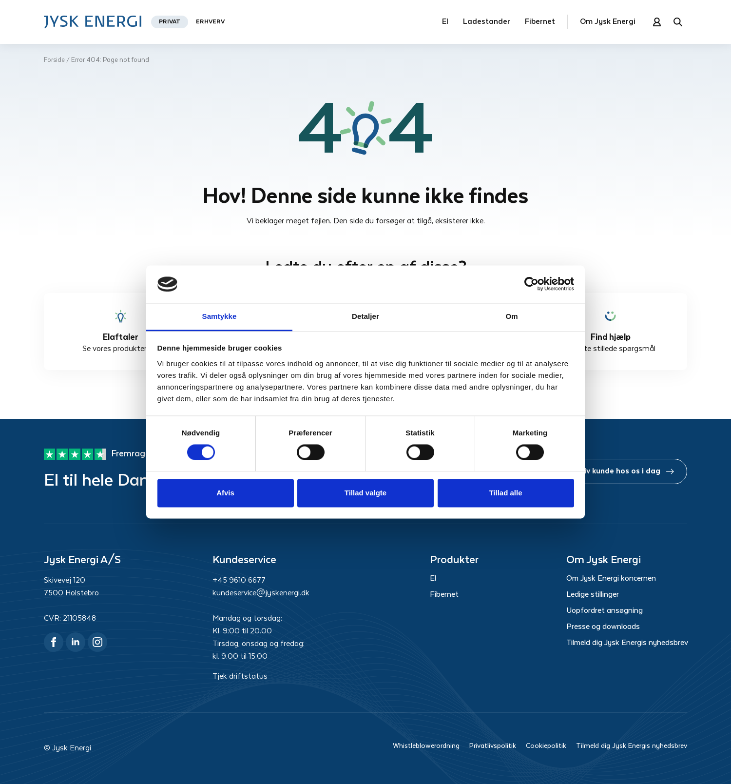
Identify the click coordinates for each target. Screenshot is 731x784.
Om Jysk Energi (607, 21)
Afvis (225, 493)
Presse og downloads (603, 627)
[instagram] (97, 642)
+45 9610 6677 (239, 580)
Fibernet (540, 21)
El (445, 21)
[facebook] (53, 642)
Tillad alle (505, 493)
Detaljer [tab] (365, 316)
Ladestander (486, 21)
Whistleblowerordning (426, 746)
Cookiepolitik (546, 746)
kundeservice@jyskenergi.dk (260, 593)
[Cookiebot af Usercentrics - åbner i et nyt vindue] (531, 284)
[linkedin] (75, 642)
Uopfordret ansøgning (604, 611)
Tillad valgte (365, 493)
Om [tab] (511, 316)
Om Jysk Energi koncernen (611, 578)
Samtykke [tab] (219, 316)
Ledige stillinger (592, 594)
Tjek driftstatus (240, 676)
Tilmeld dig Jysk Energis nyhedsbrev (626, 643)
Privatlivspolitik (492, 746)
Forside (54, 60)
